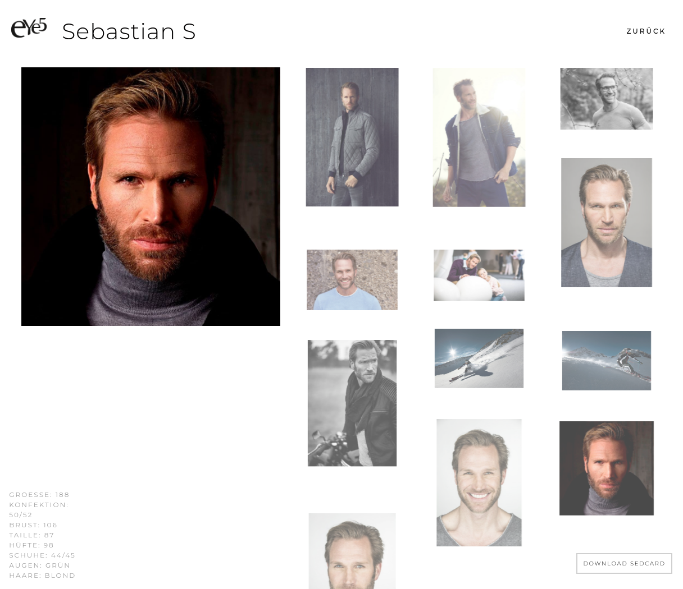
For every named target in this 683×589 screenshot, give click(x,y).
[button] (646, 31)
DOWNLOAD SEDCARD (624, 563)
